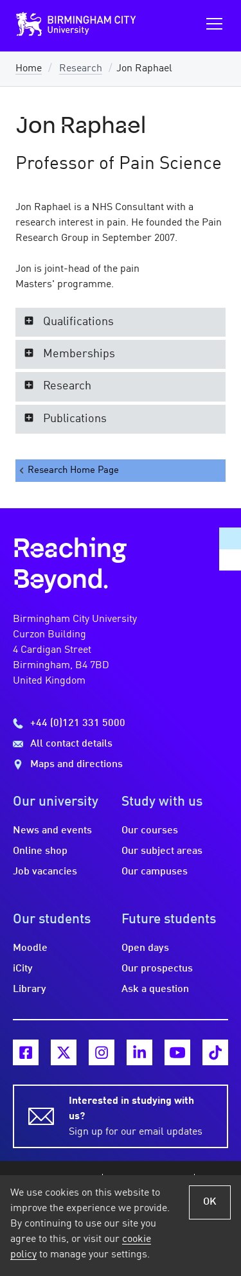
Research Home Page (68, 470)
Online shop (40, 851)
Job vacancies (45, 872)
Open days (145, 948)
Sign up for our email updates (141, 1115)
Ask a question (155, 989)
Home (28, 69)
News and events (52, 831)
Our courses (149, 831)
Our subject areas (161, 851)
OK (210, 1202)
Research (80, 69)
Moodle (30, 948)
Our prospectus (157, 969)
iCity (23, 969)
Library (29, 989)
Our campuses (154, 872)
